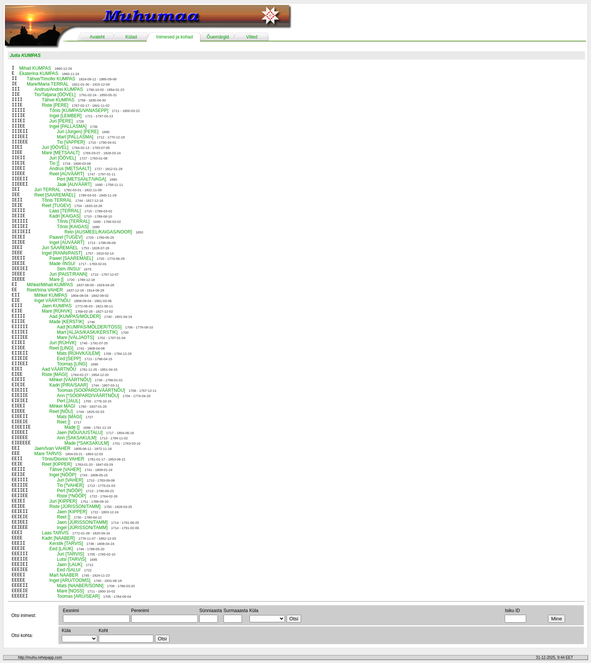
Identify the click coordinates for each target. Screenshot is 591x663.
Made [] (72, 427)
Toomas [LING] (72, 364)
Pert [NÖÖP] (69, 490)
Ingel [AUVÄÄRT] (66, 242)
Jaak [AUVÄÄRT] (74, 184)
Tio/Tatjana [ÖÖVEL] (55, 94)
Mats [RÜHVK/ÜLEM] (78, 353)
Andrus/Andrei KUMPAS (58, 89)
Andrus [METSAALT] (70, 168)
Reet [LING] (61, 348)
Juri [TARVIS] (70, 554)
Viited (251, 37)
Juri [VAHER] (70, 480)
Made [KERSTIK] (66, 321)
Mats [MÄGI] (69, 416)
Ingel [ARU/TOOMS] (69, 580)
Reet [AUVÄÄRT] (66, 173)
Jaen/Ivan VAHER (52, 448)
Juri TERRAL (47, 189)
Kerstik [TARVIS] (66, 543)
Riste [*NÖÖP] (71, 496)
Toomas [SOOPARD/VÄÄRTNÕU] (91, 390)
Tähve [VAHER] (65, 469)
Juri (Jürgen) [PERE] (77, 131)
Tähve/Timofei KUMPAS (51, 78)
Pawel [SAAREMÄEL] (71, 258)
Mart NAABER (63, 575)
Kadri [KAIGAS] (65, 216)
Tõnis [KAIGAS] (73, 226)
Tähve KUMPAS (58, 100)
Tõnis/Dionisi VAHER (63, 459)
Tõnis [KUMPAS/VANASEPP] (78, 110)
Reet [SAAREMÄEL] (54, 195)
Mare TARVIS (48, 453)
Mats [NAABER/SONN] (80, 585)
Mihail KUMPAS (35, 68)
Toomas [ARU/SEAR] (78, 596)
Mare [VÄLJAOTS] (75, 337)
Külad (131, 37)
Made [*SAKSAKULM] (86, 443)
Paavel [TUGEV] (66, 237)
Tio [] (54, 163)
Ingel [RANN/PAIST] (62, 253)
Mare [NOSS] (70, 591)
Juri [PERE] (61, 121)
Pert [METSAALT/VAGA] (81, 179)
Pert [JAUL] (68, 401)
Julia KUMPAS (25, 55)
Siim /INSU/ (68, 269)
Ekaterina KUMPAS (38, 73)
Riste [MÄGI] (54, 374)
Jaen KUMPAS (57, 305)
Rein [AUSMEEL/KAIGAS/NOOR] (98, 232)
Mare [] (56, 279)
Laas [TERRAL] (65, 210)
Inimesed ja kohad (174, 37)
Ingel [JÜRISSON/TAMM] (82, 527)
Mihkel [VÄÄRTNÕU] (70, 379)
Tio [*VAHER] (70, 485)
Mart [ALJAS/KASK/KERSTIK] (87, 332)
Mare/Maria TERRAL (48, 84)
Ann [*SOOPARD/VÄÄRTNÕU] (88, 395)
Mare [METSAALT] (61, 152)
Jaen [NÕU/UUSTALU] (80, 432)
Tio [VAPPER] (71, 142)
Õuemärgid (218, 37)
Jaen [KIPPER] (72, 511)
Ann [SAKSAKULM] (76, 437)
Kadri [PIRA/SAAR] (68, 385)
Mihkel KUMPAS (50, 295)
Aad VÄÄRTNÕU (59, 369)
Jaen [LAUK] (69, 564)
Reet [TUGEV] (56, 205)
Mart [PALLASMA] (75, 137)
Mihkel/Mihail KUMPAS (50, 284)
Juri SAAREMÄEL (60, 247)
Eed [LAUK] (61, 548)
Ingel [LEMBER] (65, 115)
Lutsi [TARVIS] (71, 559)
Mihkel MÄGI (62, 406)
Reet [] (63, 422)
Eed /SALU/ (69, 569)
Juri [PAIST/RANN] (68, 274)
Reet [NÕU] (61, 411)
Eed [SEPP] (69, 358)
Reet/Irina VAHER (45, 290)
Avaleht (97, 37)
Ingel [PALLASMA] (68, 126)
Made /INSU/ (62, 263)
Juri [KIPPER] (63, 501)
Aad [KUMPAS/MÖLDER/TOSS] (89, 327)
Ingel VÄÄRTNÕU (52, 300)
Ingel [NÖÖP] (62, 474)
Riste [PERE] (55, 105)
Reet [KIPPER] (57, 464)
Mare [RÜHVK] (57, 311)
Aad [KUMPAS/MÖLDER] (75, 316)
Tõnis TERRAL (57, 200)
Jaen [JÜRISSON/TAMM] (82, 522)
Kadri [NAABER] (58, 538)
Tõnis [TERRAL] (73, 221)
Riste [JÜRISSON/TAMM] (75, 506)
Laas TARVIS (55, 533)
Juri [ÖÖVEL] (55, 147)
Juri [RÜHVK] (62, 342)
